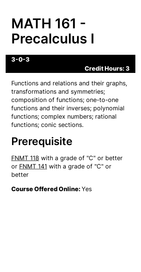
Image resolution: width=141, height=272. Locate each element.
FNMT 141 (33, 166)
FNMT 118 (25, 158)
